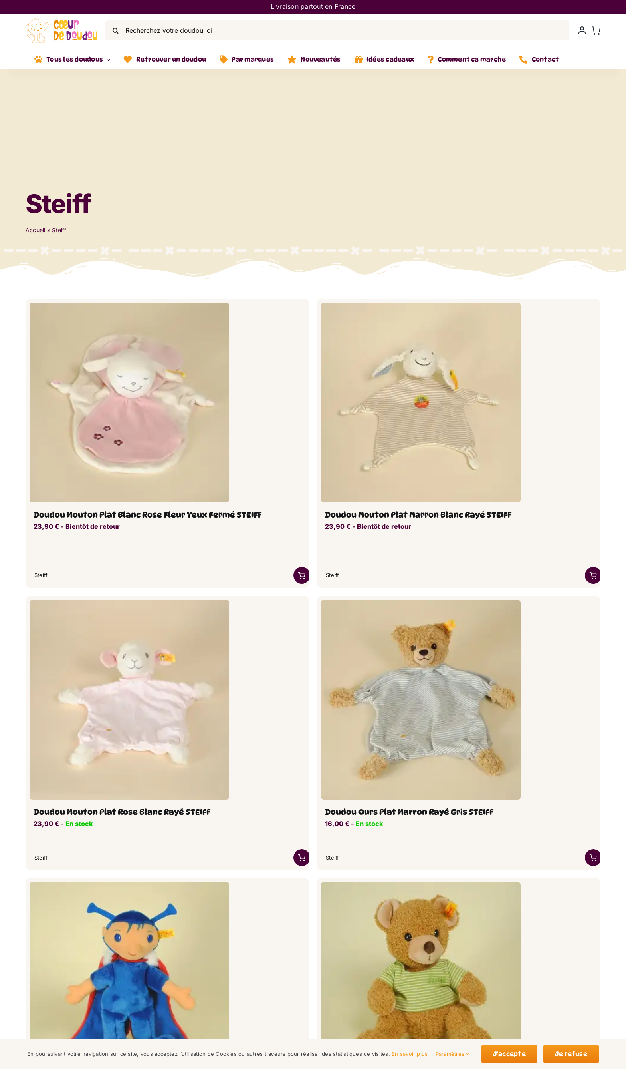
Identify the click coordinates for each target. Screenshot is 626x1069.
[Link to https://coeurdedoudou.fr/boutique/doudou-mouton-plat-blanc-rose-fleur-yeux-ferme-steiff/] (301, 575)
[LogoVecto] (61, 21)
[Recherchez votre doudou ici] (337, 30)
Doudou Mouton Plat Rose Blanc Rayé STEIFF (122, 812)
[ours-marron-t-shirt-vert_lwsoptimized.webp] (421, 885)
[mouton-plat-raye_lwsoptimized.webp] (421, 306)
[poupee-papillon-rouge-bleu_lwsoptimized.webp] (129, 885)
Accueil (36, 230)
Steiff (41, 575)
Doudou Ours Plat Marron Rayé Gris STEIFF (409, 812)
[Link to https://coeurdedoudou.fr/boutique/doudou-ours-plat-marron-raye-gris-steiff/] (593, 857)
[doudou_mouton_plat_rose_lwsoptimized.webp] (129, 603)
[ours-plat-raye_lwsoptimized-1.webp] (421, 603)
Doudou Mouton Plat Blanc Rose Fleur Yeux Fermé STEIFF (147, 515)
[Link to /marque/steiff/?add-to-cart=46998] (301, 857)
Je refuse (571, 1054)
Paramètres (453, 1054)
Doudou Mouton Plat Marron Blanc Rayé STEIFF (418, 515)
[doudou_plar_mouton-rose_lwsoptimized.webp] (129, 306)
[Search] (115, 30)
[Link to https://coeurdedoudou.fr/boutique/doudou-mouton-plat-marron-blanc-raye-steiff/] (593, 575)
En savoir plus (410, 1054)
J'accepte (509, 1054)
